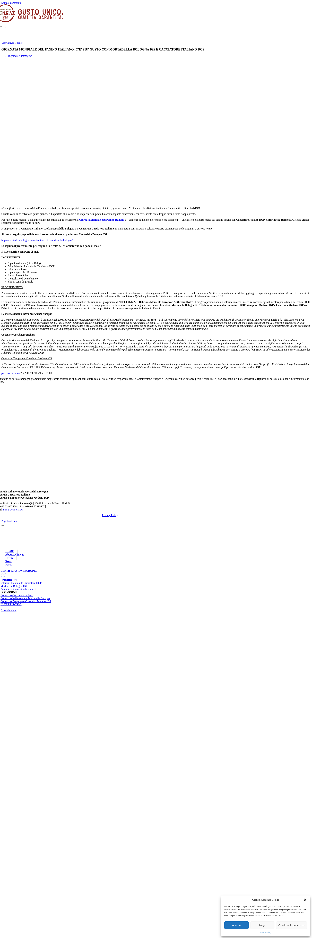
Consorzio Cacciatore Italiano (17, 595)
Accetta (236, 925)
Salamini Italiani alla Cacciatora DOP (21, 583)
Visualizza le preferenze (291, 925)
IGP (3, 576)
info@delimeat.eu (13, 509)
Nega (262, 925)
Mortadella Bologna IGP (14, 586)
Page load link (9, 521)
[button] (305, 899)
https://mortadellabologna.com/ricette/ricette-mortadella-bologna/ (37, 240)
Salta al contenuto (11, 2)
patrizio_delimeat (10, 373)
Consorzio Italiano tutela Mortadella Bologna (25, 598)
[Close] (2, 525)
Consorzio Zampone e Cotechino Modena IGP (26, 601)
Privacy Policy (266, 932)
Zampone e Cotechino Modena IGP (20, 589)
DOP (3, 573)
